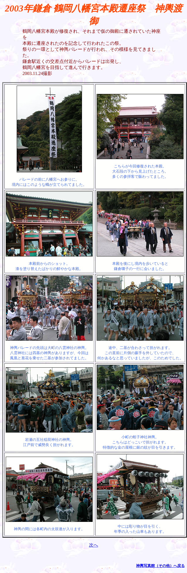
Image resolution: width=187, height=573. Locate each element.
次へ (93, 545)
